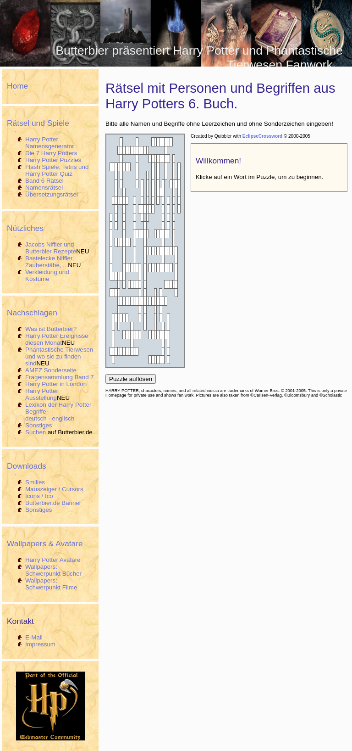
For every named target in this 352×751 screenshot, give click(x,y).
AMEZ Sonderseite (51, 370)
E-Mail (34, 637)
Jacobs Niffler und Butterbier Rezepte (50, 248)
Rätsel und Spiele (38, 123)
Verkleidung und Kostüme (47, 275)
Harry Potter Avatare (53, 559)
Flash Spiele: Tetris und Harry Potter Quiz (56, 170)
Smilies (35, 482)
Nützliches (25, 228)
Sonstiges (38, 425)
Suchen (35, 432)
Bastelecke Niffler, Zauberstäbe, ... (49, 262)
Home (17, 85)
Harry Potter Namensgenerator (49, 143)
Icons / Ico (39, 496)
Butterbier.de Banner (53, 502)
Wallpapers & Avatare (45, 543)
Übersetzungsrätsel (51, 194)
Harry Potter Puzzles (53, 160)
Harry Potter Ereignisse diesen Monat (56, 339)
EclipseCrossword (262, 136)
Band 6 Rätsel (44, 180)
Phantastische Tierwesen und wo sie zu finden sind (59, 356)
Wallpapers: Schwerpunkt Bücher (53, 570)
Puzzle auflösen (130, 379)
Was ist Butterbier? (51, 328)
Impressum (40, 644)
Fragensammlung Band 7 (59, 377)
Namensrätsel (44, 187)
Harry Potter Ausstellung (41, 394)
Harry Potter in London (56, 384)
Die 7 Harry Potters (51, 153)
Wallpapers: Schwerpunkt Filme (51, 584)
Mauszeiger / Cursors (54, 489)
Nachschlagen (32, 312)
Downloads (26, 466)
